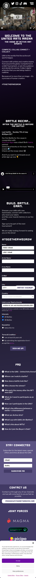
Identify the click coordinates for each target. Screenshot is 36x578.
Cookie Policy (11, 575)
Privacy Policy (19, 575)
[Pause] (2, 28)
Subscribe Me (18, 471)
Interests (5, 314)
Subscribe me (9, 328)
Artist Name (7, 258)
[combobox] (18, 296)
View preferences (18, 571)
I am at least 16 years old (13, 337)
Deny (18, 566)
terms (12, 343)
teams (30, 142)
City (4, 285)
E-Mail (4, 276)
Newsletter (6, 325)
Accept (18, 561)
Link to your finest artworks (12, 302)
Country (5, 293)
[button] (33, 543)
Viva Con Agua (8, 142)
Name (4, 244)
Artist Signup (25, 288)
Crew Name (6, 267)
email (10, 310)
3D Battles (8, 320)
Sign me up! (18, 348)
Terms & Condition (9, 335)
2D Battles (8, 317)
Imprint (26, 575)
